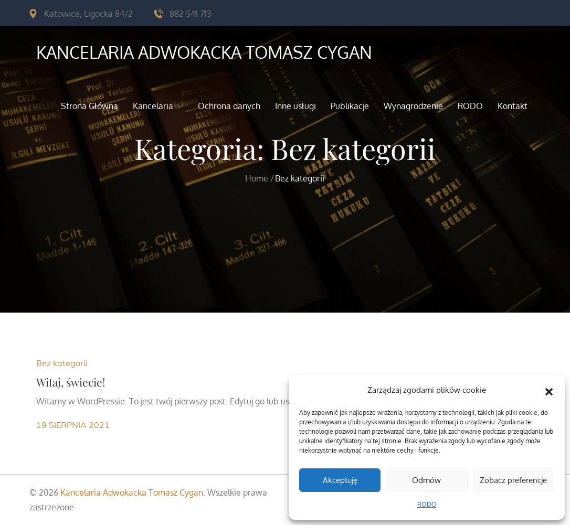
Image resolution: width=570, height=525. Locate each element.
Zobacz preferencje (513, 480)
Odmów (426, 480)
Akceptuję (340, 480)
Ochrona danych (229, 106)
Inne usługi (295, 106)
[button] (549, 390)
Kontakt (512, 106)
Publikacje (350, 106)
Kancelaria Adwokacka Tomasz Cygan (204, 52)
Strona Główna (89, 106)
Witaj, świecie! (70, 381)
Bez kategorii (62, 363)
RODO (427, 504)
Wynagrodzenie (413, 106)
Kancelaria (158, 106)
